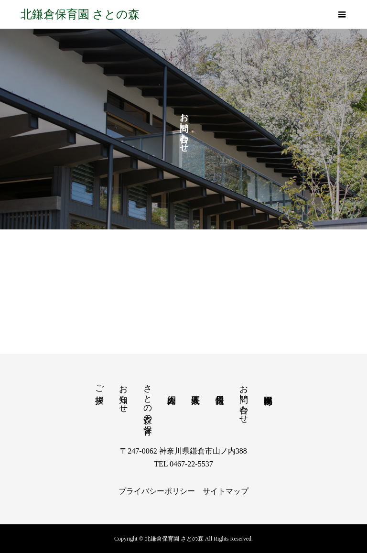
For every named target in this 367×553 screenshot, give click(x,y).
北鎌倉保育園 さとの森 (80, 14)
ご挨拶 (99, 385)
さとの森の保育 (147, 399)
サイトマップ (225, 491)
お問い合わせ (243, 399)
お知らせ (123, 394)
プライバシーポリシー (157, 491)
